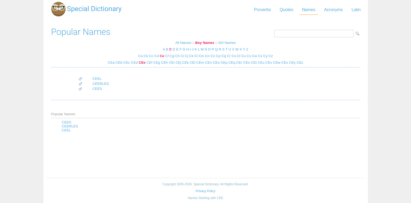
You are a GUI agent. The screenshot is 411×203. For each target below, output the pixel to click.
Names (308, 9)
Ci (182, 56)
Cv (249, 56)
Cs (234, 56)
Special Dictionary (94, 9)
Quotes (286, 9)
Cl (196, 56)
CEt (253, 62)
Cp (218, 56)
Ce (162, 56)
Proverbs (262, 9)
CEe (142, 62)
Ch (177, 56)
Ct (238, 56)
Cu (243, 56)
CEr (238, 62)
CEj (177, 62)
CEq (231, 62)
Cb (146, 56)
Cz (270, 56)
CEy (292, 62)
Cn (207, 56)
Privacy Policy (205, 191)
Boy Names (204, 43)
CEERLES (101, 84)
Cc (151, 56)
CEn (208, 62)
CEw (276, 62)
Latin (356, 9)
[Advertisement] (205, 155)
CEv (268, 62)
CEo (216, 62)
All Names (183, 43)
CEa (111, 62)
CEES (97, 89)
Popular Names (81, 32)
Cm (201, 56)
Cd (156, 56)
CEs (246, 62)
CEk (185, 62)
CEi (171, 62)
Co (213, 56)
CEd (134, 62)
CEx (284, 62)
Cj (186, 56)
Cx (260, 56)
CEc (126, 62)
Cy (265, 56)
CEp (224, 62)
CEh (164, 62)
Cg (172, 56)
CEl (192, 62)
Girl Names (226, 43)
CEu (260, 62)
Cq (223, 56)
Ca (140, 56)
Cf (167, 56)
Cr (229, 56)
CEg (156, 62)
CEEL (97, 79)
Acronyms (333, 9)
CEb (118, 62)
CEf (148, 62)
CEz (299, 62)
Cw (254, 56)
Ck (191, 56)
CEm (199, 62)
